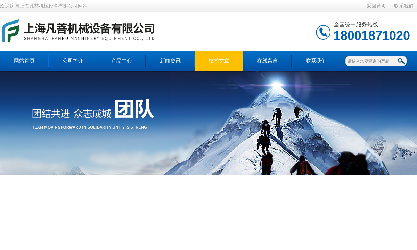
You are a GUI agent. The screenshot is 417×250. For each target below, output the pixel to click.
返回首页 (376, 6)
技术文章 (218, 61)
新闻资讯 (170, 61)
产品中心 (121, 61)
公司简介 (73, 61)
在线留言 (267, 61)
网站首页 (24, 61)
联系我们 (404, 6)
